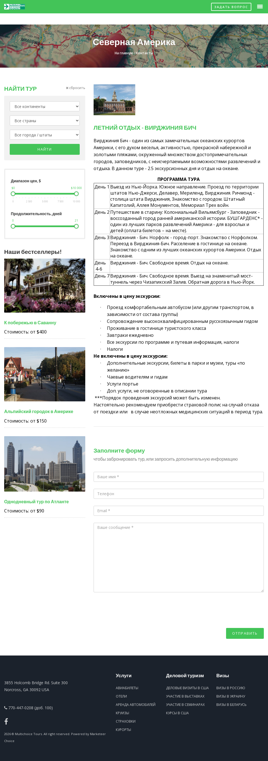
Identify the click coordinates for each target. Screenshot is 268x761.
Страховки (126, 721)
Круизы (122, 713)
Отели (121, 696)
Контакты (144, 53)
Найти (44, 149)
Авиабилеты (127, 688)
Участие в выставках (185, 696)
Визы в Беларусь (231, 704)
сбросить (75, 87)
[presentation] (136, 617)
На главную (124, 53)
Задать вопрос (231, 7)
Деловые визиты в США (187, 688)
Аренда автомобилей (136, 704)
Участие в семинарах (185, 704)
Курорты (123, 729)
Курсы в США (177, 713)
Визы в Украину (230, 696)
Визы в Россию (230, 688)
